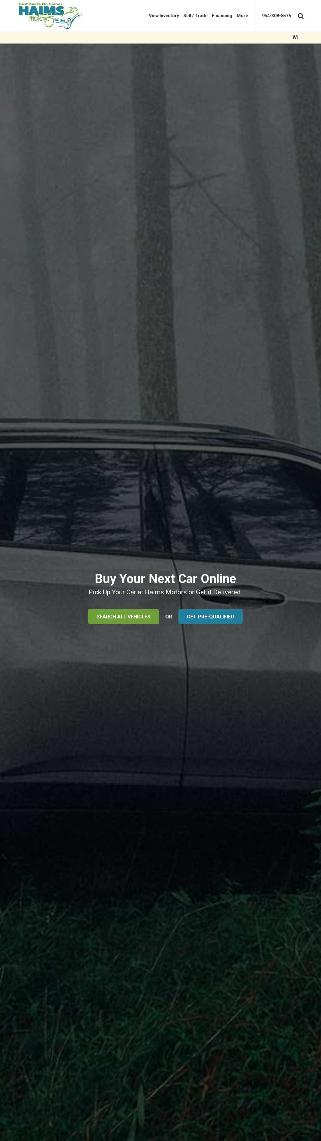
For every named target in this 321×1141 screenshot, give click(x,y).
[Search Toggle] (300, 15)
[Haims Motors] (55, 15)
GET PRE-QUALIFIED (210, 617)
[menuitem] (164, 15)
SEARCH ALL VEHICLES (123, 617)
